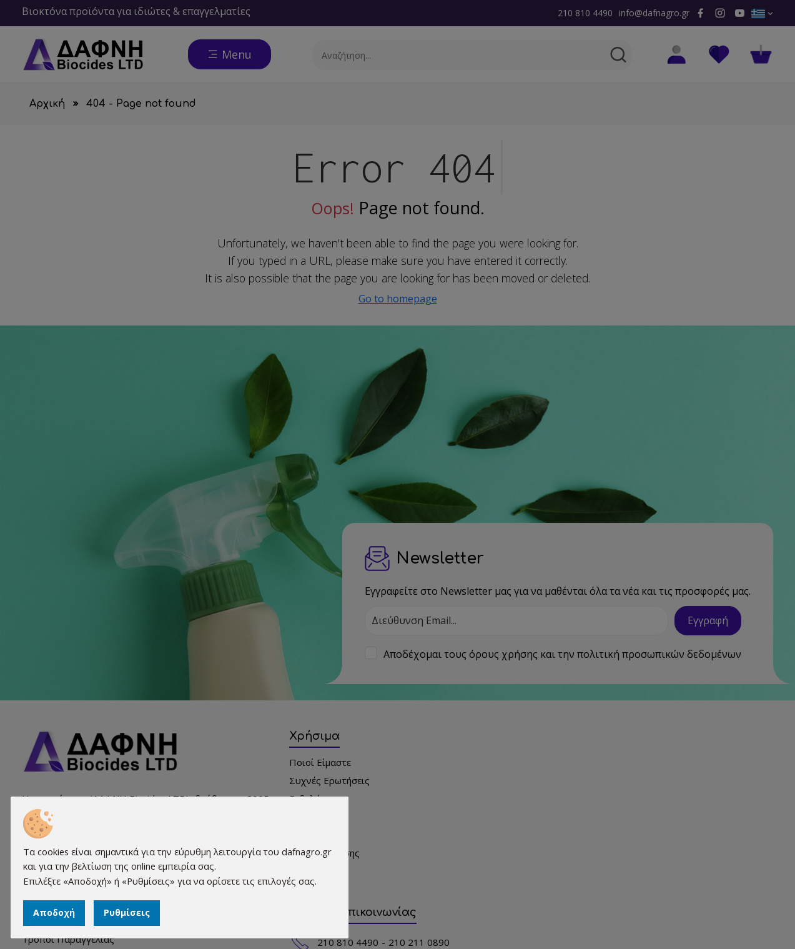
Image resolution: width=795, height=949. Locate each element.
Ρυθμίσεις (129, 911)
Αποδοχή (56, 911)
